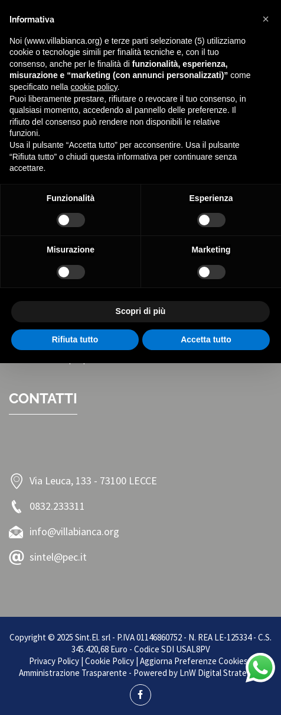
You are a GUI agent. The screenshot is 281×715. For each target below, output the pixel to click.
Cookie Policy (109, 661)
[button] (265, 18)
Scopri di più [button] (141, 311)
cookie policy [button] (94, 87)
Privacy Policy (54, 661)
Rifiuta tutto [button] (75, 339)
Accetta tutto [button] (206, 339)
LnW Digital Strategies (220, 672)
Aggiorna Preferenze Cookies (194, 661)
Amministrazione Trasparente (73, 672)
